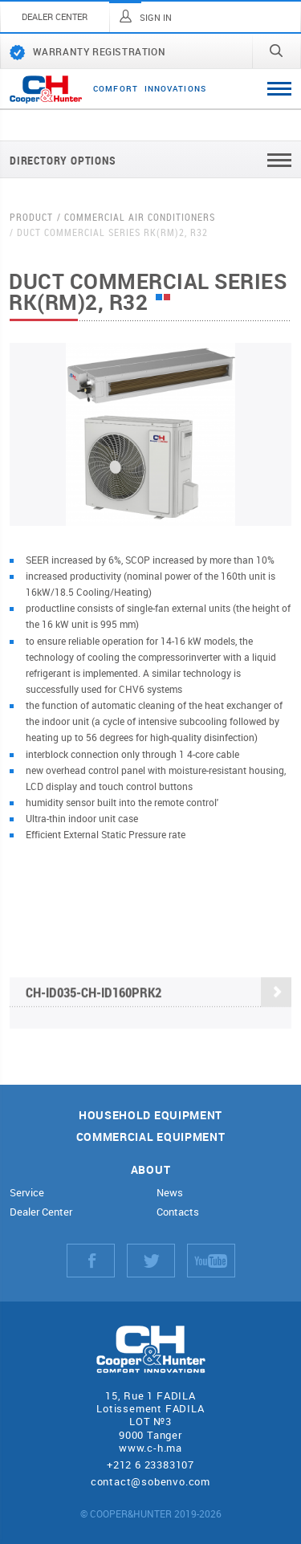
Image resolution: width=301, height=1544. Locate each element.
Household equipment (150, 1115)
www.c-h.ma (150, 1447)
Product (31, 217)
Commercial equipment (151, 1137)
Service (27, 1193)
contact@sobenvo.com (150, 1481)
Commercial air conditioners (139, 217)
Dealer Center (41, 1212)
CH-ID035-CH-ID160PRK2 (158, 993)
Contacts (178, 1212)
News (170, 1193)
